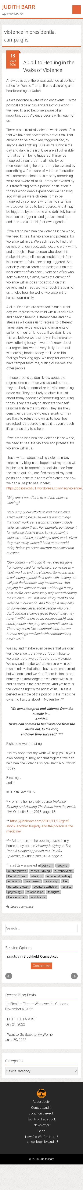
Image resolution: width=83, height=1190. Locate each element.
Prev (8, 976)
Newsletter (41, 1125)
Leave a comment (19, 906)
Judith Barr (18, 6)
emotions (14, 881)
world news (38, 897)
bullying (62, 865)
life (65, 881)
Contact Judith (41, 1108)
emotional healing (58, 876)
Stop (43, 969)
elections (37, 876)
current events (63, 870)
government (32, 881)
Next (74, 976)
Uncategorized (17, 897)
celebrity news (17, 870)
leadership (51, 881)
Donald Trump (17, 876)
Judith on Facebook (41, 1119)
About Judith (42, 1102)
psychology (15, 892)
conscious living (40, 870)
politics (66, 886)
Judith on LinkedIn (41, 1113)
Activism (47, 865)
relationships (35, 892)
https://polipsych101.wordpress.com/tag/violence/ (44, 488)
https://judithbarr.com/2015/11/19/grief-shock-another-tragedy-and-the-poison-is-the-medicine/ (40, 826)
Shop (41, 1131)
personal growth (18, 886)
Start (40, 969)
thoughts (53, 892)
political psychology (45, 886)
